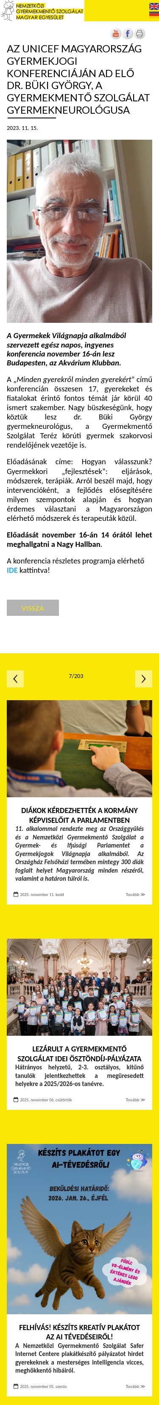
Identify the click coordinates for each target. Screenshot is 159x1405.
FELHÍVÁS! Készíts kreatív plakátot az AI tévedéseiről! (79, 1332)
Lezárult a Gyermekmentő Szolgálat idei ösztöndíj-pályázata (79, 1053)
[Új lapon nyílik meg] (128, 37)
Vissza (33, 608)
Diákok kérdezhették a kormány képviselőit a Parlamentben (79, 815)
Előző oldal (15, 678)
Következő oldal (143, 678)
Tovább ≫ (135, 894)
